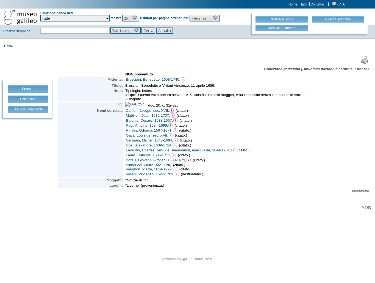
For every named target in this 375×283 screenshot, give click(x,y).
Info (304, 4)
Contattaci (317, 4)
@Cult (187, 259)
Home (292, 4)
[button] (130, 18)
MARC (366, 207)
